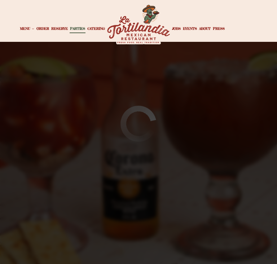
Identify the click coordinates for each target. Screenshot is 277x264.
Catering (96, 29)
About (205, 29)
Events (190, 29)
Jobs (176, 29)
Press (219, 29)
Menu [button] (27, 29)
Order (42, 29)
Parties (77, 29)
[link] (138, 24)
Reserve (59, 29)
